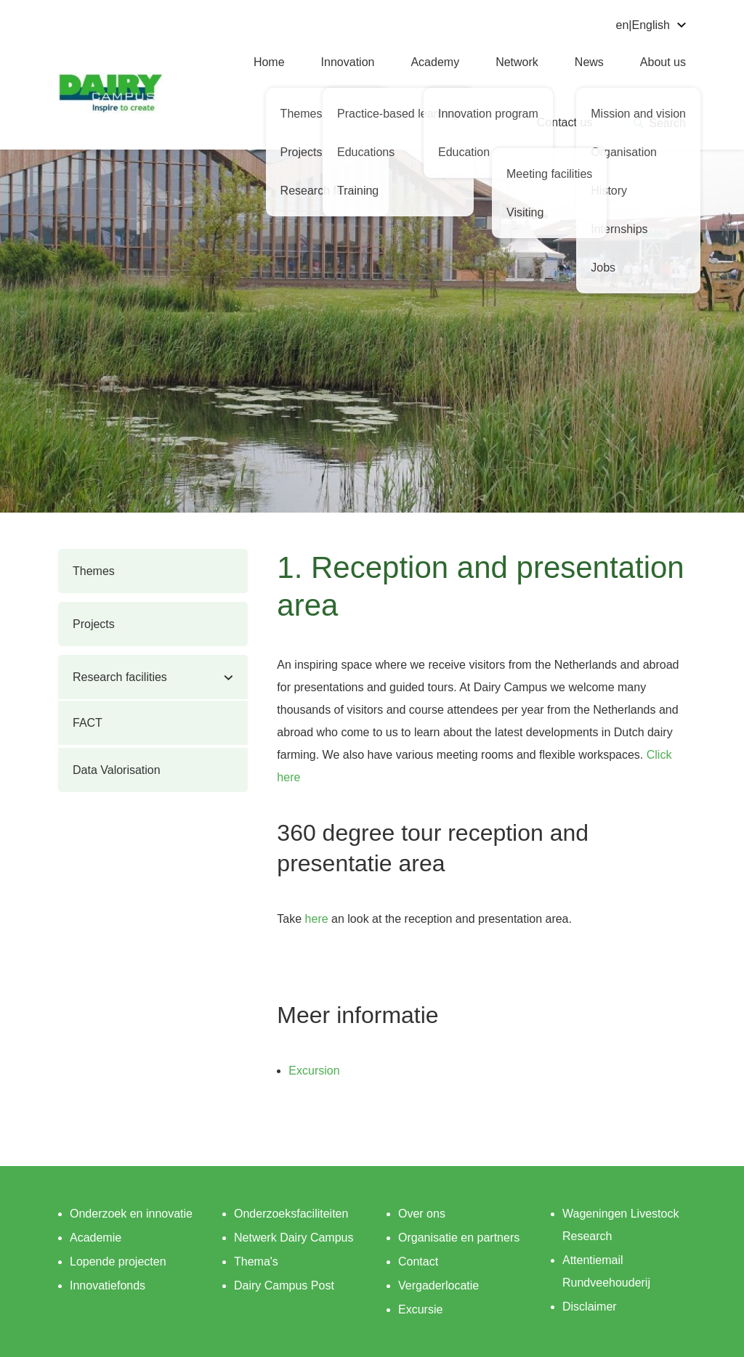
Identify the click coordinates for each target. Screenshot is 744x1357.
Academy (435, 62)
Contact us (564, 122)
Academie (95, 1237)
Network (517, 62)
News (589, 62)
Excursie (420, 1309)
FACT (87, 723)
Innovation (348, 62)
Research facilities (120, 677)
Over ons (421, 1213)
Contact (418, 1261)
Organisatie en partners (458, 1237)
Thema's (256, 1261)
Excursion (313, 1070)
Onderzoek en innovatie (131, 1213)
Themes (94, 571)
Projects (94, 624)
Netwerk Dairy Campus (293, 1237)
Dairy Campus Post (284, 1285)
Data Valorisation (117, 770)
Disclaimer (589, 1306)
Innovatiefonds (107, 1285)
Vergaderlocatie (438, 1285)
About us (663, 62)
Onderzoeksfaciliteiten (291, 1213)
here (316, 919)
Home (269, 62)
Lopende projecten (118, 1261)
